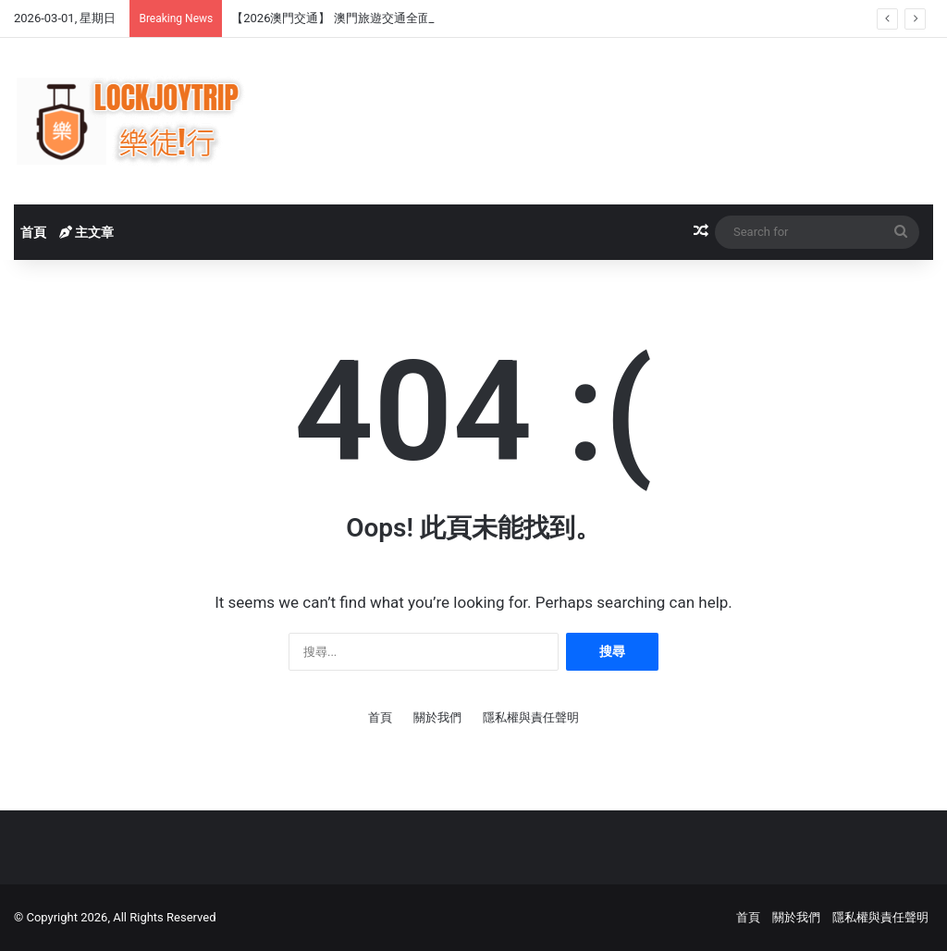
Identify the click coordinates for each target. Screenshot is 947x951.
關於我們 (437, 717)
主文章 (86, 232)
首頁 (33, 232)
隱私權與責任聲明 (531, 717)
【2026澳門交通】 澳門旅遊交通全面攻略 (342, 18)
